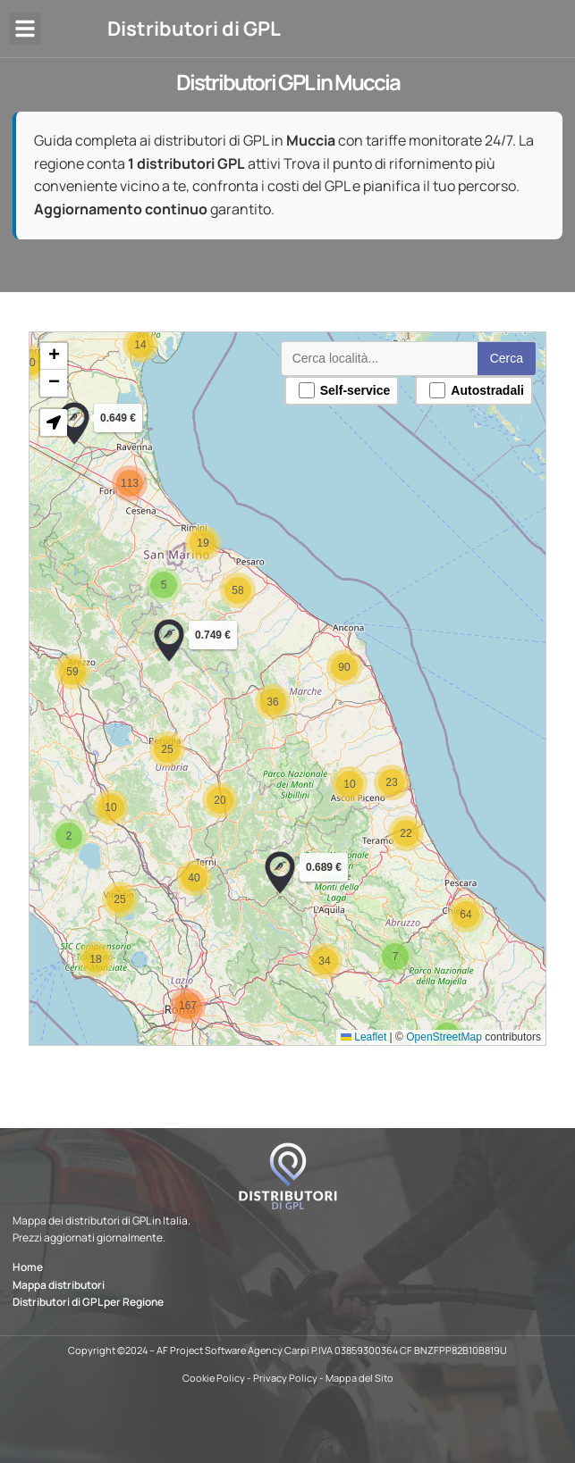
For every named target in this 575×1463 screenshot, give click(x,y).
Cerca (506, 358)
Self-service (345, 390)
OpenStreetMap (444, 1037)
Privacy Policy (285, 1377)
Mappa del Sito (359, 1377)
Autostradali (476, 390)
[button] (25, 29)
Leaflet (363, 1037)
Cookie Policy (213, 1377)
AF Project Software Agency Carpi (232, 1350)
